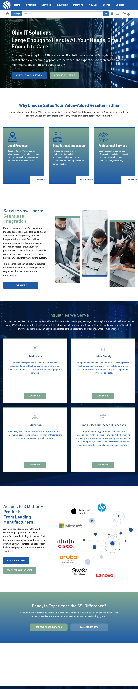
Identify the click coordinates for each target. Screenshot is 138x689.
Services (46, 5)
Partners (78, 5)
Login (115, 13)
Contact (120, 5)
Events (106, 5)
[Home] (6, 5)
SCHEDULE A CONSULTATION (49, 627)
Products (31, 5)
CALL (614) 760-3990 (89, 627)
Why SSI (92, 5)
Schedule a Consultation (29, 75)
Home (17, 5)
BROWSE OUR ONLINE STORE (19, 570)
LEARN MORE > (39, 180)
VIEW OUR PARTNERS (16, 561)
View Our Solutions (64, 75)
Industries (62, 5)
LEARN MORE (21, 285)
